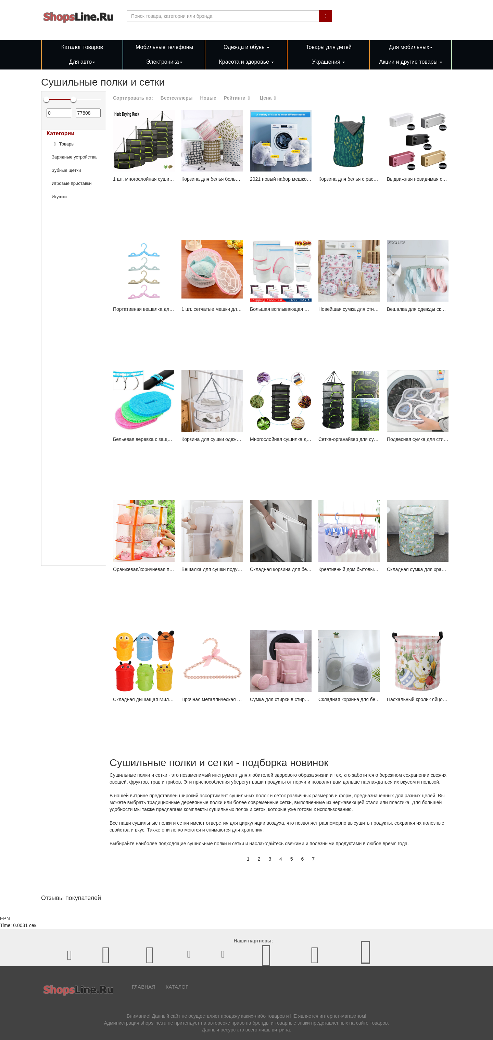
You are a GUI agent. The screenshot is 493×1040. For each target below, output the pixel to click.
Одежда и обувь (246, 47)
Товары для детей (329, 47)
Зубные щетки (66, 170)
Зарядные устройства (74, 157)
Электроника (164, 62)
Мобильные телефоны (164, 47)
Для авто (82, 62)
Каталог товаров (82, 47)
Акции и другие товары (411, 62)
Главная (143, 987)
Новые (208, 98)
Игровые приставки (72, 183)
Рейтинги (238, 98)
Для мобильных (410, 47)
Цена (269, 98)
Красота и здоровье (246, 62)
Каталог (177, 987)
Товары (63, 144)
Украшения (328, 62)
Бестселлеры (177, 98)
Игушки (59, 196)
